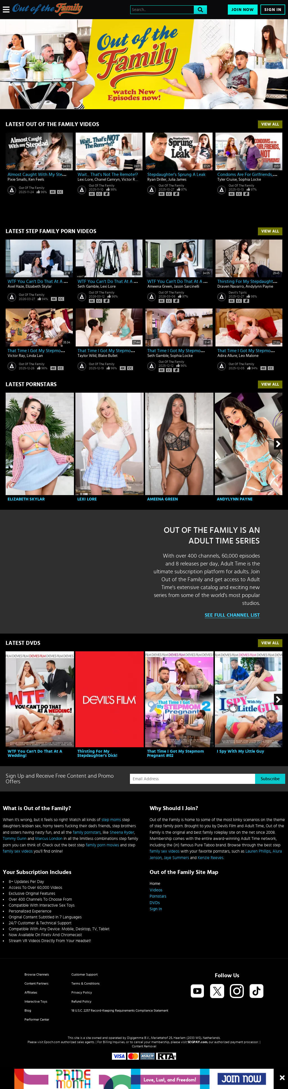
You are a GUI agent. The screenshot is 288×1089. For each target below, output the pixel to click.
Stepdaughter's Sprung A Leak (176, 174)
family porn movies (102, 845)
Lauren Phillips (258, 851)
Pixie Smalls (17, 180)
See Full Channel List (232, 615)
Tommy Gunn (14, 839)
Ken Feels (36, 180)
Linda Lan (35, 356)
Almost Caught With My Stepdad (40, 174)
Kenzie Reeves (210, 858)
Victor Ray (130, 180)
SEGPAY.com (197, 1042)
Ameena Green (159, 287)
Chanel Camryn (107, 180)
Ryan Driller (156, 180)
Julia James (177, 180)
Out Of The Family (31, 187)
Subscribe (270, 779)
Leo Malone (248, 356)
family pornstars (87, 832)
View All (270, 124)
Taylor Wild (87, 356)
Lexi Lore (85, 180)
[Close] (282, 1078)
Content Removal (144, 1046)
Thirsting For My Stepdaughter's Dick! (97, 753)
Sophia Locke (249, 180)
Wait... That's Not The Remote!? (108, 174)
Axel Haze (16, 287)
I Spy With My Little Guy (240, 751)
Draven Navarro (230, 287)
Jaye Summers (176, 858)
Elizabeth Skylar (39, 287)
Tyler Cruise (227, 180)
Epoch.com (52, 1042)
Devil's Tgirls (238, 292)
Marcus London (48, 839)
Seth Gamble (88, 287)
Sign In (272, 10)
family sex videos (18, 851)
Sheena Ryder (122, 832)
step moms (111, 820)
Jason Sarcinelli (186, 287)
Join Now (242, 10)
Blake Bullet (108, 356)
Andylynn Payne (259, 287)
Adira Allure (227, 356)
